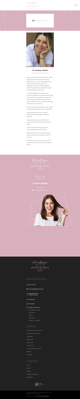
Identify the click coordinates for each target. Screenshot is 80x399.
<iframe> (40, 241)
